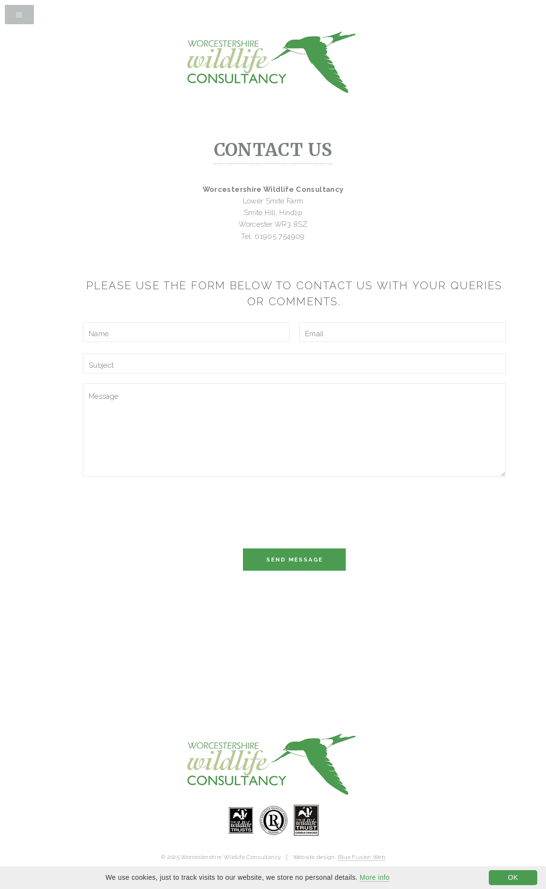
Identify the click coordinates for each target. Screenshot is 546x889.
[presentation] (156, 515)
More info (375, 877)
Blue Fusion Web (361, 857)
